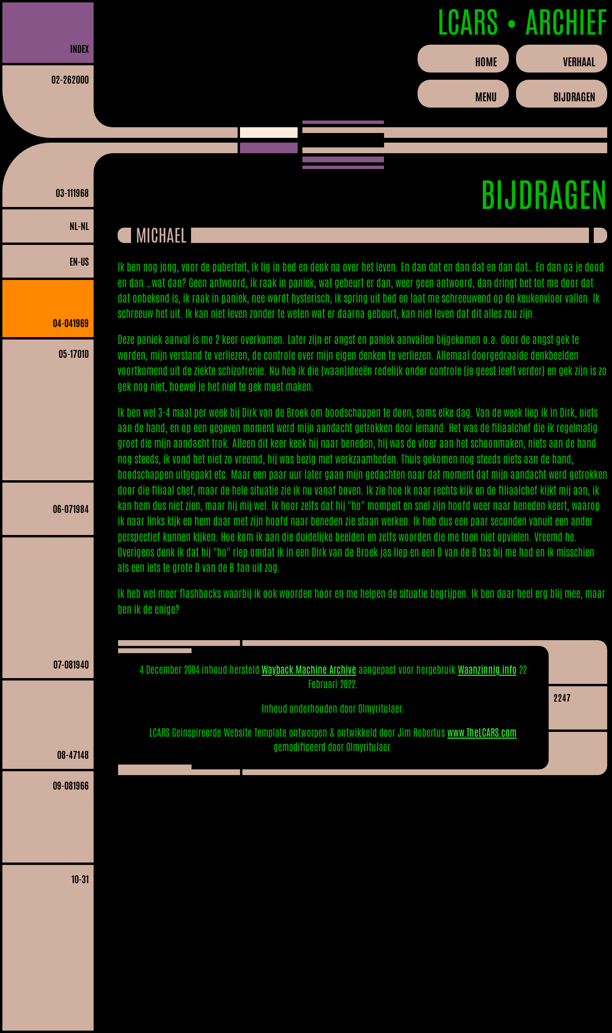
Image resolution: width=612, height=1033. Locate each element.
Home (486, 61)
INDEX (79, 48)
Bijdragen (574, 96)
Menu (486, 96)
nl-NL (79, 225)
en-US (79, 261)
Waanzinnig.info (487, 669)
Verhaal (579, 61)
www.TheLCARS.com (481, 732)
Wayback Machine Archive (309, 669)
